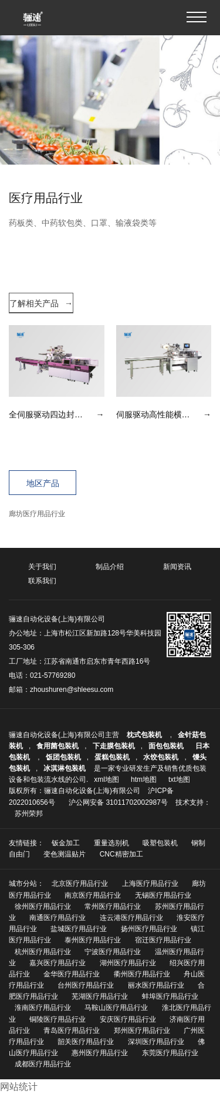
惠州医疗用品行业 (100, 1053)
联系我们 (42, 581)
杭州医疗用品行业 (43, 952)
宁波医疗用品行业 (112, 952)
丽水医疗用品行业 (156, 985)
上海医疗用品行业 (150, 883)
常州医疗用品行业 (112, 906)
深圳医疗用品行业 (156, 1042)
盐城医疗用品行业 (78, 929)
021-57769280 (52, 675)
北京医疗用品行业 (80, 883)
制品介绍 (110, 567)
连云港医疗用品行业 (131, 918)
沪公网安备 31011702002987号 (118, 802)
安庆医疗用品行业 (128, 1019)
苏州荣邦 (29, 813)
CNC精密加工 (121, 854)
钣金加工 (66, 843)
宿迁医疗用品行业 (163, 940)
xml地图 (106, 779)
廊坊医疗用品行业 (37, 514)
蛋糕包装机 (112, 757)
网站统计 (19, 1087)
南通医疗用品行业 (57, 918)
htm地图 (144, 779)
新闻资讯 (177, 567)
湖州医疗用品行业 (128, 963)
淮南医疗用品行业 (43, 1007)
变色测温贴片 (64, 854)
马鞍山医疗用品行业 (116, 1007)
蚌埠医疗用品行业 (170, 996)
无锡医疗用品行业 (163, 895)
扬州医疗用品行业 (149, 929)
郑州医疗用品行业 (142, 1030)
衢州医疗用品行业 (142, 974)
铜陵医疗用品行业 (57, 1019)
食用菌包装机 (57, 746)
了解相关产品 (41, 303)
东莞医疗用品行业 (170, 1053)
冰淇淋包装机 (64, 768)
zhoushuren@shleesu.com (71, 689)
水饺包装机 (160, 757)
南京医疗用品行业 (93, 895)
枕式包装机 (145, 735)
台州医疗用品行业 (85, 985)
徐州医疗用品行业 (43, 906)
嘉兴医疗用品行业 (57, 963)
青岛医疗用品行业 (71, 1030)
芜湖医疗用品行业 (100, 996)
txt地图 (179, 779)
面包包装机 (166, 746)
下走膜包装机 (114, 746)
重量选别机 (111, 843)
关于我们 (42, 567)
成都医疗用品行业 (43, 1064)
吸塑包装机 (160, 843)
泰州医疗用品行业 (93, 940)
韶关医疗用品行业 (85, 1042)
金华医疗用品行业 (71, 974)
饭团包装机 (63, 757)
